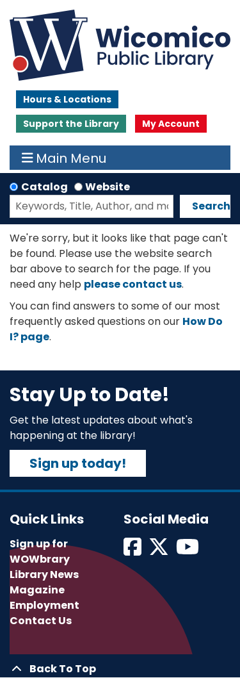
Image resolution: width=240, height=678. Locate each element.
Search (211, 206)
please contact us (133, 284)
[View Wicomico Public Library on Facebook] (133, 550)
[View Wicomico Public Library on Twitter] (159, 550)
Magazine (37, 590)
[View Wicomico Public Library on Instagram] (188, 550)
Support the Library (71, 123)
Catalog (44, 186)
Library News (44, 574)
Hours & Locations (67, 99)
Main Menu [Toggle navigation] (64, 158)
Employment (44, 605)
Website (107, 186)
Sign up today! (77, 463)
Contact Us (41, 620)
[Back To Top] (120, 669)
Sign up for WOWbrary (40, 551)
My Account (171, 123)
